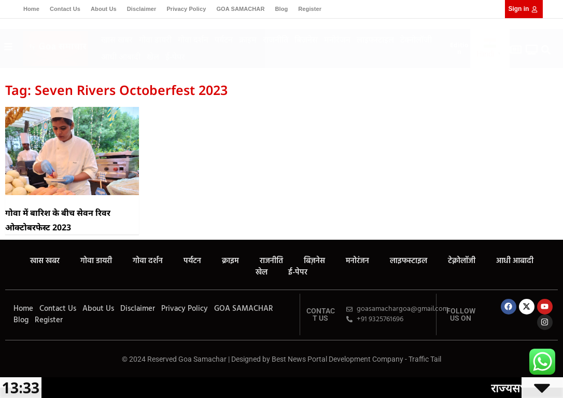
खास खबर (117, 39)
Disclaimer (142, 9)
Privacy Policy (186, 9)
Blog (281, 9)
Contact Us (65, 9)
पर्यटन (224, 39)
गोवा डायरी (155, 39)
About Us (104, 9)
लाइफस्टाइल (375, 39)
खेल (153, 56)
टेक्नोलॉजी (416, 39)
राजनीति (275, 39)
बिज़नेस (306, 39)
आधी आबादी (120, 56)
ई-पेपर (175, 56)
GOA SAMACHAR (240, 9)
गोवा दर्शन (193, 39)
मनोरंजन (337, 39)
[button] (546, 49)
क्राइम (248, 39)
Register (309, 9)
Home (31, 9)
